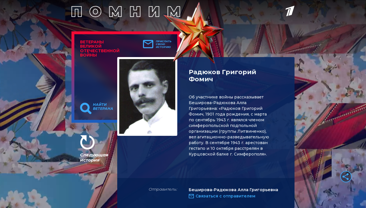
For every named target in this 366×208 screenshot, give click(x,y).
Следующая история (94, 157)
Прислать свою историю (164, 44)
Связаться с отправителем (225, 196)
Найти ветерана (103, 107)
